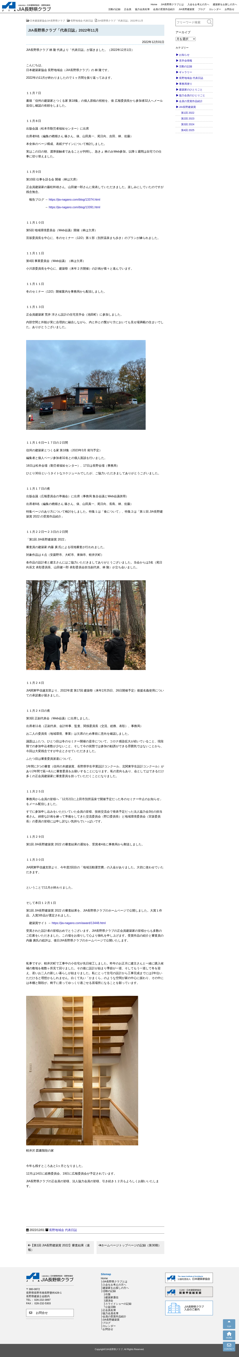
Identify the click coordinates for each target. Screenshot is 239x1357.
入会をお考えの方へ (198, 4)
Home (154, 4)
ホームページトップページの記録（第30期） (131, 1245)
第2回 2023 (187, 118)
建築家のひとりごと (191, 89)
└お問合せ (107, 1329)
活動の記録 (114, 9)
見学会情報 (185, 60)
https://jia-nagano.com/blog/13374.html (74, 199)
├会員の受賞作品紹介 (113, 1316)
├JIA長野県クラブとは (114, 1281)
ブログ (201, 9)
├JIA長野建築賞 (110, 1319)
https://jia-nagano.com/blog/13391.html (74, 207)
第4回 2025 (187, 130)
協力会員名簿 (142, 9)
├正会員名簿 (108, 1310)
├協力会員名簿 (109, 1313)
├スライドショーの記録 (117, 1303)
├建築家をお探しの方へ (115, 1287)
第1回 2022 (187, 112)
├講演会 (108, 1300)
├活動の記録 (108, 1291)
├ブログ (106, 1322)
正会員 (127, 9)
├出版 (107, 1294)
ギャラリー (185, 72)
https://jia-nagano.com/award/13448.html (79, 923)
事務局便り (185, 83)
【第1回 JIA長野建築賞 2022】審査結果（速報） (59, 1247)
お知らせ (184, 54)
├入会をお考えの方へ (113, 1284)
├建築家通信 (110, 1297)
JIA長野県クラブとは (172, 4)
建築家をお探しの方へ (225, 4)
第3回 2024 (187, 124)
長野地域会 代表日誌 (63, 1230)
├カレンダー (108, 1325)
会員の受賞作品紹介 (164, 9)
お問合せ (229, 9)
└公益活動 (109, 1306)
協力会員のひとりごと (192, 95)
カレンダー (215, 9)
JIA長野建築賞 (186, 9)
